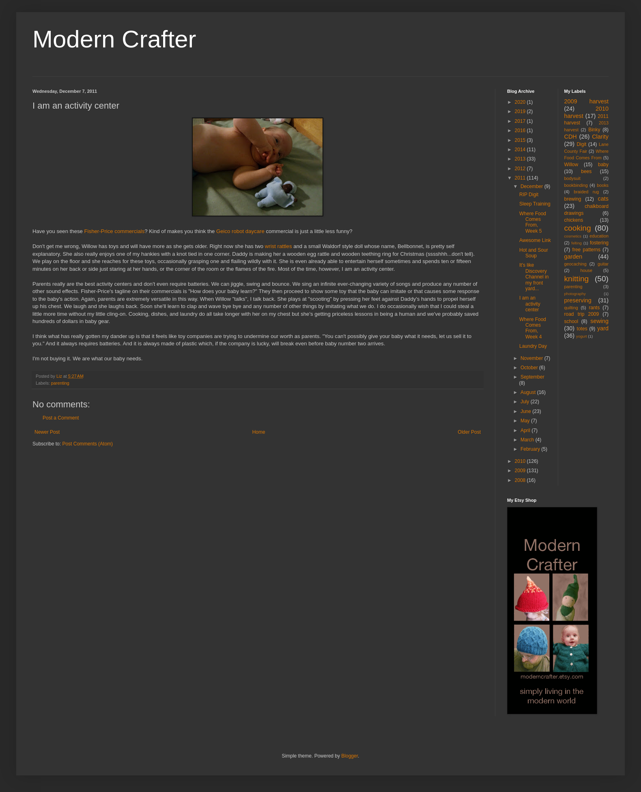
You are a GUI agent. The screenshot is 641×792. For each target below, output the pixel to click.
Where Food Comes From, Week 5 (532, 222)
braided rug (586, 191)
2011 (521, 178)
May (526, 421)
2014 (521, 149)
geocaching (575, 263)
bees (586, 171)
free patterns (586, 250)
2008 (521, 480)
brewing (572, 199)
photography (575, 293)
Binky (594, 130)
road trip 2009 (581, 314)
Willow (571, 164)
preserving (578, 300)
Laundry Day (533, 346)
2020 (521, 102)
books (603, 185)
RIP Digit (528, 194)
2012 (521, 168)
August (529, 392)
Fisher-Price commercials (114, 231)
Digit (581, 144)
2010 (521, 461)
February (531, 449)
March (528, 440)
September (532, 377)
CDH (570, 136)
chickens (573, 220)
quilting (571, 307)
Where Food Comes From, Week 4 (532, 328)
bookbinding (576, 185)
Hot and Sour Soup (533, 253)
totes (582, 329)
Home (258, 432)
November (532, 358)
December (532, 186)
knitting (576, 278)
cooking (577, 228)
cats (603, 198)
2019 (521, 111)
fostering (599, 243)
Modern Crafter (114, 39)
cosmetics (573, 236)
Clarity (600, 136)
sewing (599, 321)
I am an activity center (529, 304)
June (526, 411)
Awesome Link (535, 240)
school (571, 321)
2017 (521, 121)
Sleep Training (535, 204)
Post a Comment (61, 418)
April (526, 430)
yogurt (581, 336)
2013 (521, 159)
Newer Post (47, 432)
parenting (60, 383)
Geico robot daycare (240, 231)
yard (603, 328)
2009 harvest (586, 101)
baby (603, 164)
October (530, 367)
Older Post (469, 432)
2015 (521, 140)
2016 (521, 130)
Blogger (349, 756)
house (586, 270)
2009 (521, 470)
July (526, 402)
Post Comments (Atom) (87, 444)
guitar (603, 263)
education (599, 235)
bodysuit (572, 178)
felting (576, 243)
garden (573, 256)
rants (594, 307)
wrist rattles (278, 246)
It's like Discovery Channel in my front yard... (534, 276)
